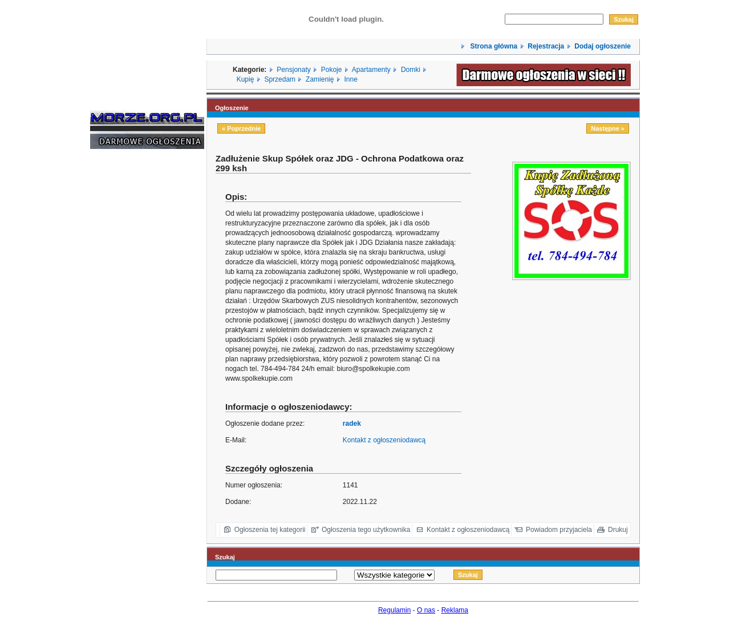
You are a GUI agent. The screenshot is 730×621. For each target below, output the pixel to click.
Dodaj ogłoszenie (602, 46)
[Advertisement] (124, 331)
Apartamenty (371, 70)
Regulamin (394, 610)
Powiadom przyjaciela (559, 530)
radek (352, 424)
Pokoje (331, 70)
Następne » (607, 128)
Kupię (245, 79)
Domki (410, 70)
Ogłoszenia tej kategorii (270, 530)
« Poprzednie (241, 128)
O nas (426, 610)
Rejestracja (546, 46)
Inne (350, 79)
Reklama (454, 610)
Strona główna (492, 46)
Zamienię (320, 79)
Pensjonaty (293, 70)
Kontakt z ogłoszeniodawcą (384, 440)
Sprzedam (279, 79)
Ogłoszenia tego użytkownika (366, 530)
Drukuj (618, 530)
